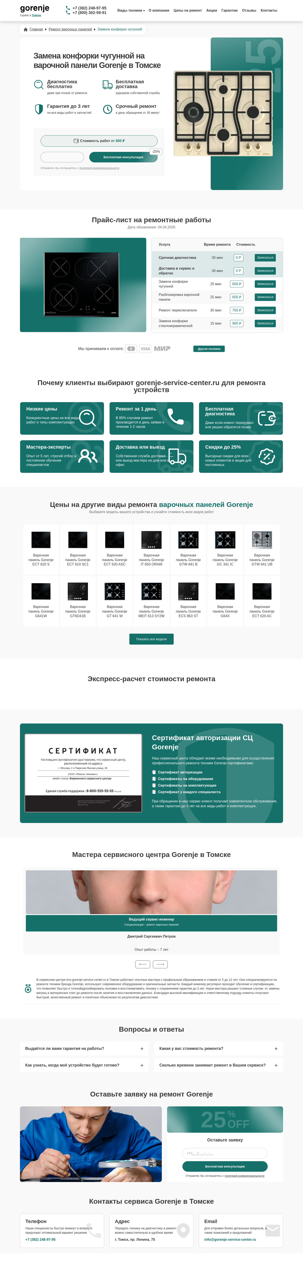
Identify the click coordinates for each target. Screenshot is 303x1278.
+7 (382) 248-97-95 (90, 8)
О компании (159, 10)
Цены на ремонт (188, 10)
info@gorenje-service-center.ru (230, 1239)
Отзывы (249, 10)
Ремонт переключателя (178, 310)
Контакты (269, 10)
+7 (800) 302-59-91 (90, 13)
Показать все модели (151, 639)
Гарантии (229, 10)
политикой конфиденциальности (99, 168)
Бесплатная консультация (225, 1166)
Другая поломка (209, 348)
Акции (211, 10)
